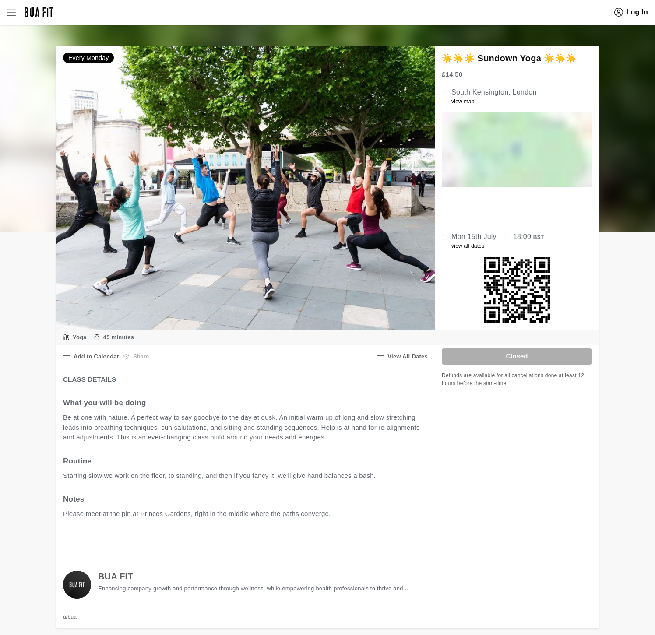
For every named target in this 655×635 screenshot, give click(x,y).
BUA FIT (115, 576)
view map (463, 101)
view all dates (468, 246)
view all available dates (240, 541)
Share (136, 356)
